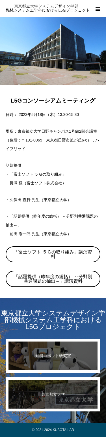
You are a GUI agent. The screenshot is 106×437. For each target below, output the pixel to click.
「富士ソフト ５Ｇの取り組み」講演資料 (53, 254)
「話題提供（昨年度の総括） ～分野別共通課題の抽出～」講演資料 (53, 279)
